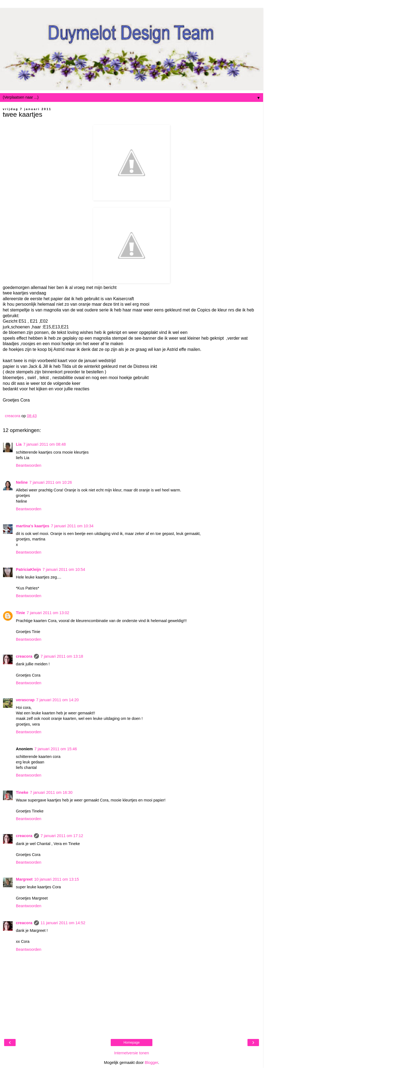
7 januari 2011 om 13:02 (48, 613)
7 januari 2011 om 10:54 (63, 569)
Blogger (151, 1062)
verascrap (25, 700)
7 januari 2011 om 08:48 (44, 444)
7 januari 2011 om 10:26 (50, 482)
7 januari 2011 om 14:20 (57, 700)
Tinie (20, 613)
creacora (24, 656)
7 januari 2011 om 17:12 (62, 836)
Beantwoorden (28, 465)
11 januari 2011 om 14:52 (63, 923)
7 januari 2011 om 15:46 (56, 749)
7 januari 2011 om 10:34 (72, 526)
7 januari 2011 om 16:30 (51, 792)
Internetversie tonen (131, 1053)
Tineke (22, 792)
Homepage (132, 1042)
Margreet (24, 879)
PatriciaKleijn (28, 569)
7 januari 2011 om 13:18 (62, 656)
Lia (19, 444)
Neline (22, 482)
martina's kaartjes (32, 526)
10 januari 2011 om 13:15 (56, 879)
